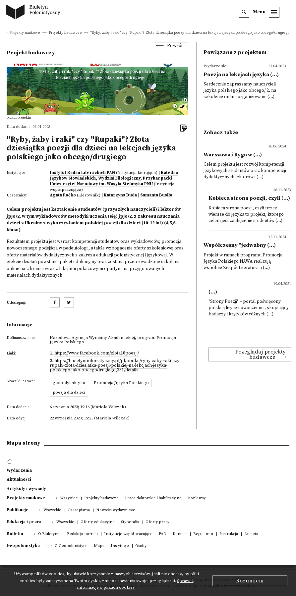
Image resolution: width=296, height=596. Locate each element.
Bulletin (15, 533)
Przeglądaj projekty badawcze (260, 354)
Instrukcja (228, 534)
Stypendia (130, 522)
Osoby (141, 546)
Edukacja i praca (24, 521)
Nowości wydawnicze (115, 510)
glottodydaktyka (69, 382)
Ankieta (251, 534)
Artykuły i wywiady (26, 488)
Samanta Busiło (156, 195)
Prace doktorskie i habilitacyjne (153, 498)
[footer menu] (10, 461)
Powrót (175, 46)
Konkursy (197, 498)
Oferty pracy (157, 522)
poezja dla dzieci (69, 392)
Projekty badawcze (65, 33)
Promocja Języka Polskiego (121, 382)
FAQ (162, 534)
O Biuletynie (49, 534)
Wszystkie (69, 498)
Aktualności (19, 479)
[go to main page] (35, 12)
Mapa (99, 546)
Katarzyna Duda (120, 195)
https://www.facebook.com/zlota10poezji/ (96, 353)
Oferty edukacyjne (98, 522)
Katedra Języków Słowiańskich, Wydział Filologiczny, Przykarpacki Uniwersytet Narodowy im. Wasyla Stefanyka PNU (114, 178)
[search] (244, 12)
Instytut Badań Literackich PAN (82, 172)
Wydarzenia (19, 470)
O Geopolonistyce (71, 546)
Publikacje (18, 510)
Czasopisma (79, 510)
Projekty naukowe (24, 33)
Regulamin (203, 534)
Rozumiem (250, 580)
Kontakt (180, 534)
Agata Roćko (63, 195)
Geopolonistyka (23, 545)
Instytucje (120, 546)
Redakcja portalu (82, 534)
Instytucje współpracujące (128, 534)
